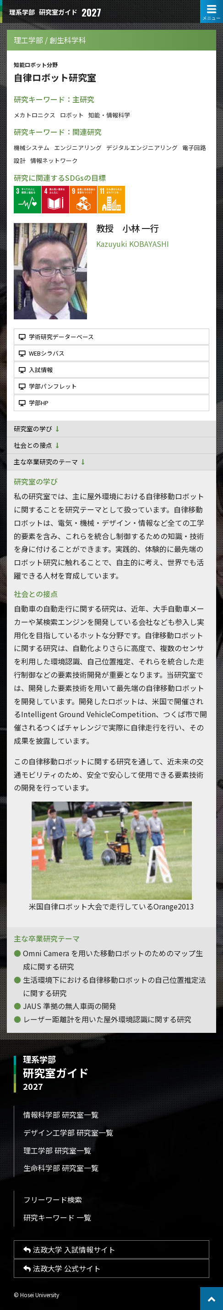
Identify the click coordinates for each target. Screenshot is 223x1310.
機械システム (31, 147)
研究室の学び (36, 428)
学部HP (34, 402)
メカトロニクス (34, 115)
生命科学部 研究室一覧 (60, 1167)
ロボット (72, 115)
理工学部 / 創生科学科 (50, 39)
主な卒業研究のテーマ (49, 461)
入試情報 (36, 369)
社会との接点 (36, 445)
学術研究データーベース (56, 336)
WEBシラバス (42, 353)
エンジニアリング (78, 147)
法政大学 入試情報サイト (69, 1249)
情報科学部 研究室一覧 (60, 1114)
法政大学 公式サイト (62, 1268)
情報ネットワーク (54, 160)
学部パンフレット (48, 386)
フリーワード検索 (52, 1199)
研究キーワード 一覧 (57, 1217)
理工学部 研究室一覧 (57, 1150)
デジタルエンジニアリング (142, 147)
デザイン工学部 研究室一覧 (68, 1132)
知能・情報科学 (109, 115)
